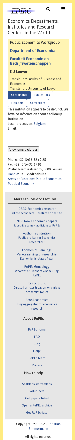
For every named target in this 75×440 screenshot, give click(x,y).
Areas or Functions (21, 179)
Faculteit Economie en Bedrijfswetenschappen (30, 61)
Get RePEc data (36, 412)
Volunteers (36, 391)
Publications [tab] (42, 94)
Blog (37, 344)
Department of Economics (32, 50)
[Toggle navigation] (48, 10)
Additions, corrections (37, 383)
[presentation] (38, 138)
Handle (13, 174)
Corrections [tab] (37, 102)
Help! (37, 351)
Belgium (39, 123)
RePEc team (36, 358)
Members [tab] (17, 102)
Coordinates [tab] (19, 94)
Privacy (37, 365)
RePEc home (37, 329)
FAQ (37, 336)
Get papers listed (37, 398)
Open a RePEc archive (37, 405)
